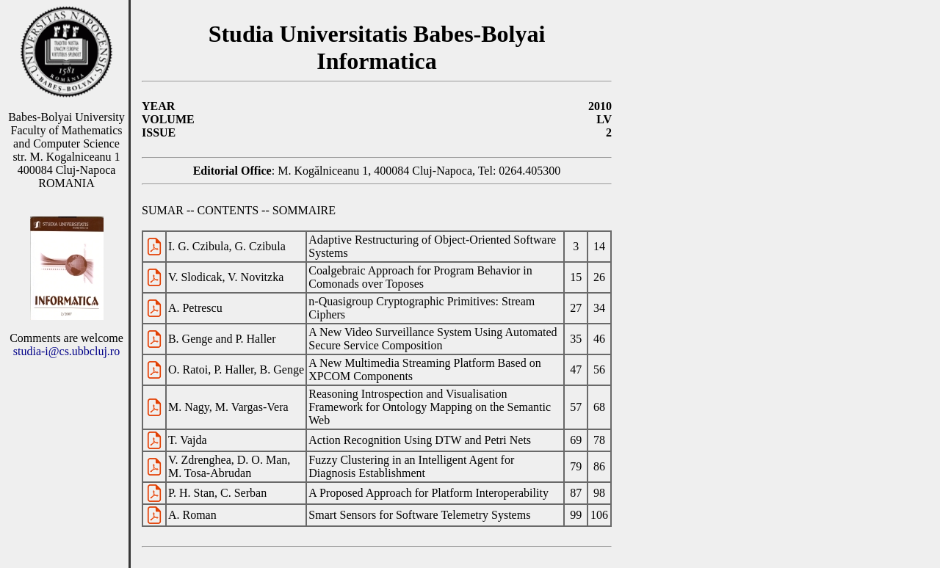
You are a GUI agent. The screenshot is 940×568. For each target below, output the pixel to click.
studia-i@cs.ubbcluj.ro (66, 351)
